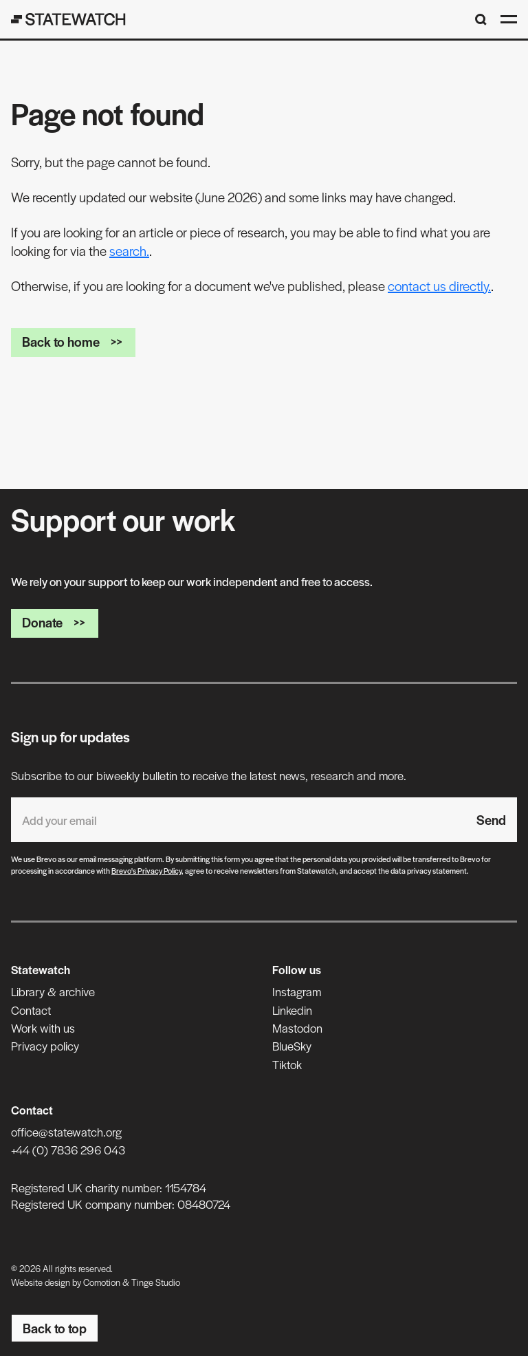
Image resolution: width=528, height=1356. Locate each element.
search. (129, 250)
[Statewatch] (68, 19)
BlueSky (291, 1045)
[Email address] (238, 819)
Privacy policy (45, 1045)
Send (491, 819)
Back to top (55, 1328)
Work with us (43, 1028)
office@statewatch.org (66, 1131)
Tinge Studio (155, 1282)
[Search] (481, 19)
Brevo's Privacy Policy (146, 870)
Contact (31, 1010)
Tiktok (287, 1064)
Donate (54, 622)
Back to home (73, 341)
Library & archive (53, 991)
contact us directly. (439, 286)
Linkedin (292, 1010)
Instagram (296, 991)
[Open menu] (508, 19)
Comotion (101, 1282)
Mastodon (297, 1028)
